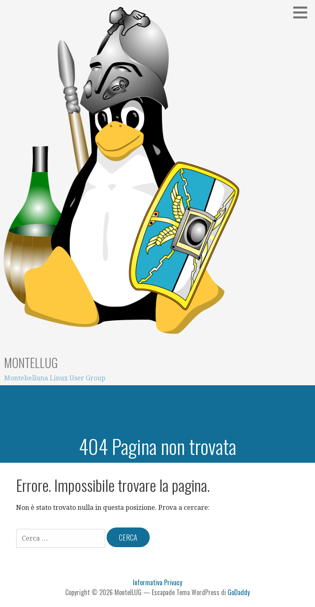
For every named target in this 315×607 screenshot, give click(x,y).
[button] (303, 12)
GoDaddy (239, 592)
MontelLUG (31, 362)
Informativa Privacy (157, 582)
